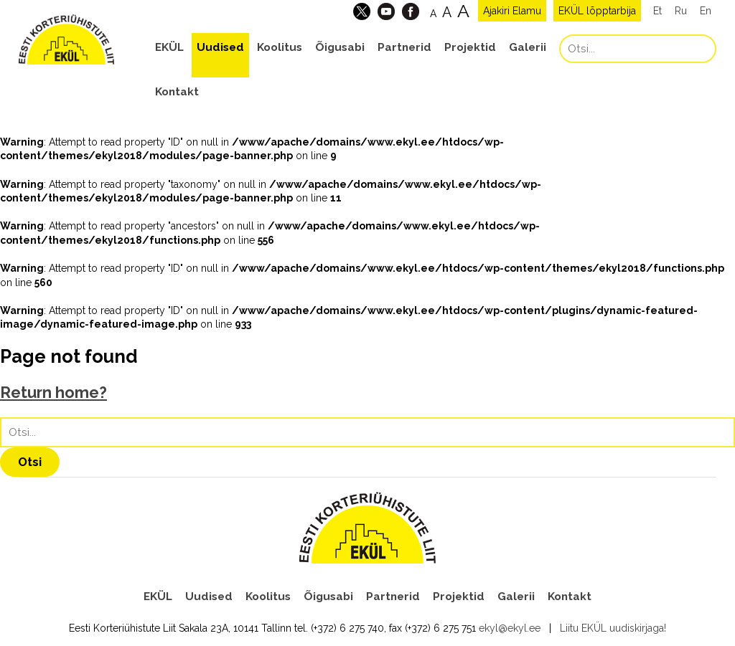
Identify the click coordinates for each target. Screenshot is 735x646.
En (705, 10)
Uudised (220, 47)
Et (657, 10)
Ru (681, 10)
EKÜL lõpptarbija (597, 10)
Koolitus (279, 47)
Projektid (470, 47)
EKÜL (169, 47)
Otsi (30, 462)
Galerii (527, 47)
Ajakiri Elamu (512, 10)
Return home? (53, 393)
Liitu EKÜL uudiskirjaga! (613, 628)
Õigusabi (340, 47)
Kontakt (177, 91)
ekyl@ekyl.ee (509, 628)
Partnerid (404, 47)
